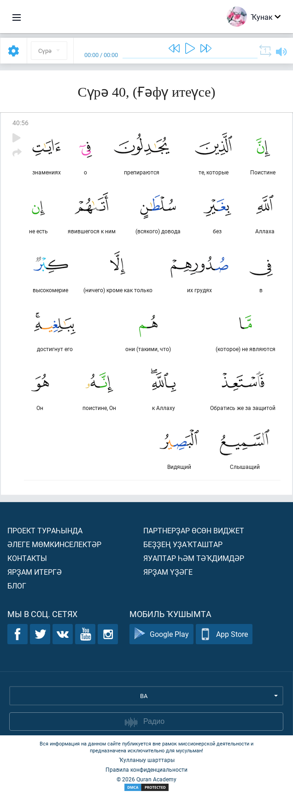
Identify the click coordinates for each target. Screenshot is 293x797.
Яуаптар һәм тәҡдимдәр (193, 558)
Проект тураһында (44, 530)
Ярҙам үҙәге (168, 572)
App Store (224, 634)
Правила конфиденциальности (146, 769)
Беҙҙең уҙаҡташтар (183, 544)
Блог (16, 585)
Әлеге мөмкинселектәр (54, 544)
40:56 (20, 122)
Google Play (161, 634)
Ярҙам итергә (34, 572)
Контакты (27, 558)
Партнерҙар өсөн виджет (193, 530)
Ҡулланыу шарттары (147, 759)
